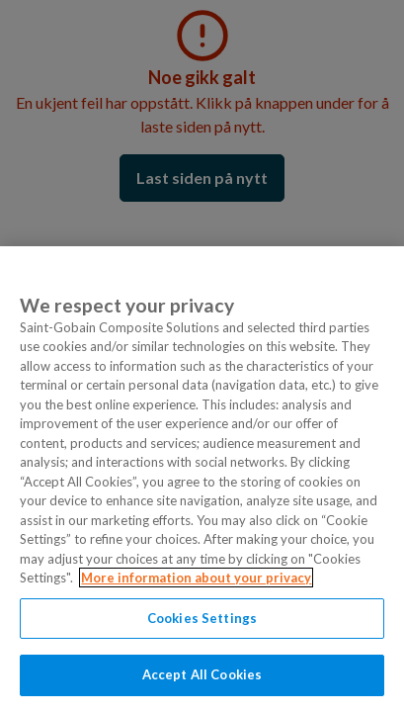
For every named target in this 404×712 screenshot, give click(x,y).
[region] (202, 479)
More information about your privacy (196, 577)
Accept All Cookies (202, 674)
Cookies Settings (202, 618)
